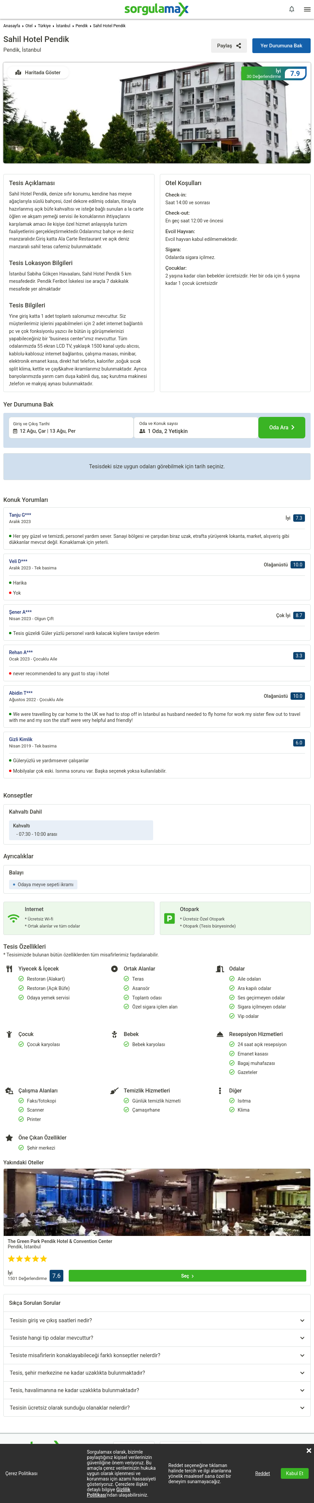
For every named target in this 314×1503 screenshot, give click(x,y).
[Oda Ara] (281, 344)
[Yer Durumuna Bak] (281, 45)
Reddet (262, 1473)
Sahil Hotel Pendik (109, 26)
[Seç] (187, 1192)
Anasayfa (11, 26)
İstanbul (63, 26)
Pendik (82, 26)
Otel (29, 26)
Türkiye (44, 26)
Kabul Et (294, 1473)
